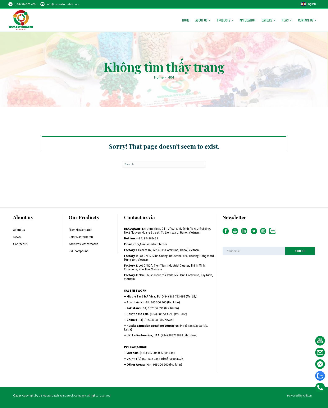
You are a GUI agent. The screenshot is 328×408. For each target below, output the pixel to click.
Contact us (305, 20)
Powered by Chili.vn (299, 395)
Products (223, 20)
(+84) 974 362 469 (25, 4)
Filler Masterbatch (80, 230)
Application (247, 20)
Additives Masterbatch (83, 244)
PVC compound (78, 251)
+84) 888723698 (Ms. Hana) (179, 335)
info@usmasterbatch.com (63, 4)
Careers (267, 20)
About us (201, 20)
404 (171, 77)
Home (185, 20)
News (285, 20)
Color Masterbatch (81, 237)
